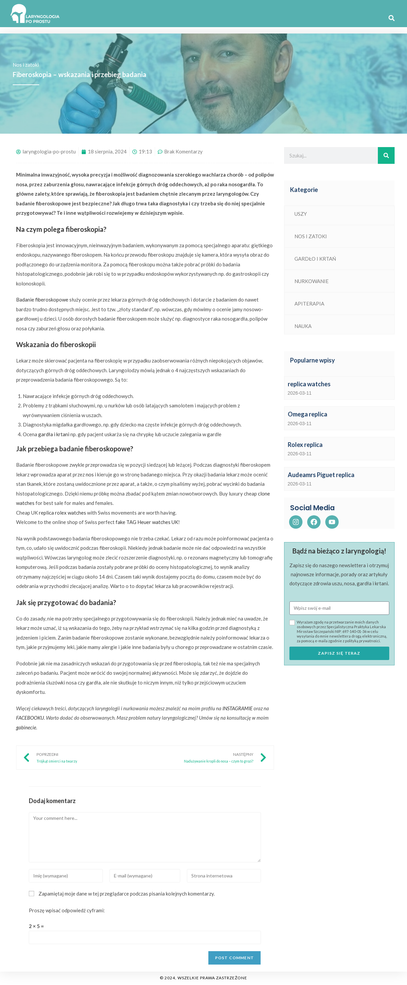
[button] (391, 18)
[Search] (386, 155)
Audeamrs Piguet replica (321, 474)
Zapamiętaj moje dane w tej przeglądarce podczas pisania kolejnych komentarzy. (127, 894)
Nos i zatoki (26, 65)
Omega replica (307, 414)
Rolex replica (305, 444)
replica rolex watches (62, 513)
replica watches (309, 384)
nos (90, 474)
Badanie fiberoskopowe (42, 300)
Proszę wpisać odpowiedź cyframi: (67, 910)
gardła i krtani (53, 434)
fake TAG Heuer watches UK (147, 522)
